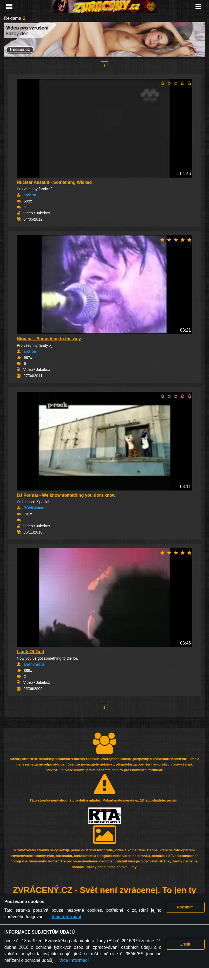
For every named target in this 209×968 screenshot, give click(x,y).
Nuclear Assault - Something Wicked (54, 182)
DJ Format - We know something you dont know (66, 495)
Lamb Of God (30, 651)
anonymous (34, 664)
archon (30, 195)
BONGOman (35, 508)
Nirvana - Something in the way (49, 338)
